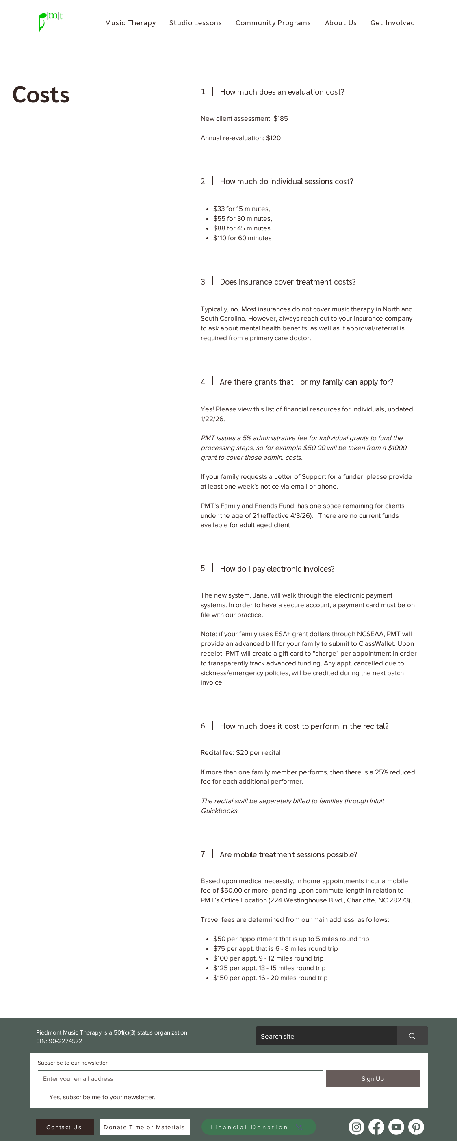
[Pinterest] (416, 1127)
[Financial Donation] (258, 1127)
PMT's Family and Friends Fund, (248, 505)
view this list (256, 409)
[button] (130, 22)
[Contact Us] (65, 1127)
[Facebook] (376, 1127)
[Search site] (320, 1035)
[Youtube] (396, 1127)
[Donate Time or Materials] (145, 1127)
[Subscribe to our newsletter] (178, 1079)
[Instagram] (356, 1127)
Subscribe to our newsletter (73, 1062)
